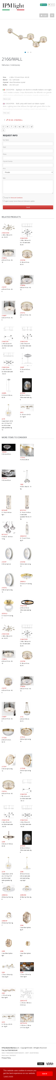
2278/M (22, 393)
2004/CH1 (23, 536)
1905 (21, 484)
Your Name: (6, 140)
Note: (4, 178)
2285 (3, 951)
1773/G (22, 457)
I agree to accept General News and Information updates (19, 201)
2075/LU (4, 613)
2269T (22, 367)
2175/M (22, 768)
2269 (3, 842)
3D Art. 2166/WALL (14, 120)
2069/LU (23, 581)
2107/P (4, 562)
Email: (4, 147)
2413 (21, 412)
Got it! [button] (44, 1074)
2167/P (4, 287)
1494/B (4, 452)
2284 (21, 925)
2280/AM (23, 895)
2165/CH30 (5, 233)
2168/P (4, 315)
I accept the (12, 197)
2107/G (4, 588)
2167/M (22, 260)
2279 (3, 419)
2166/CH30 (23, 238)
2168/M (22, 285)
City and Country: (8, 161)
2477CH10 (23, 1023)
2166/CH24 (5, 367)
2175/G (22, 737)
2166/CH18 (23, 341)
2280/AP (4, 921)
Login (44, 15)
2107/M (22, 562)
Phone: (5, 154)
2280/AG (5, 895)
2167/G (22, 313)
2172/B (4, 738)
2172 (21, 717)
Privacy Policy (6, 1058)
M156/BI (4, 510)
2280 (21, 872)
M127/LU (23, 510)
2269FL (4, 393)
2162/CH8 (23, 606)
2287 (3, 993)
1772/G (4, 478)
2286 (21, 951)
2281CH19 (23, 1001)
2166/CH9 (5, 341)
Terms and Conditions (16, 197)
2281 (3, 972)
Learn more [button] (8, 1076)
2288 (21, 972)
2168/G (4, 258)
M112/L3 (4, 534)
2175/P (4, 767)
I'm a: (4, 168)
